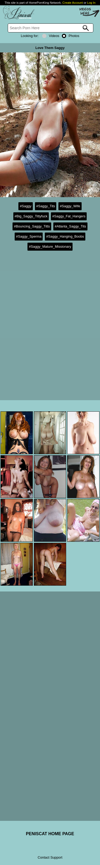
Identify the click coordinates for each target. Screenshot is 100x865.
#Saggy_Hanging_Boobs (65, 236)
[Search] (50, 27)
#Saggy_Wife (70, 206)
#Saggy (25, 206)
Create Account (72, 2)
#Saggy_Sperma (28, 236)
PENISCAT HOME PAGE (50, 833)
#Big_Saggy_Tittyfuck (31, 216)
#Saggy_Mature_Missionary (50, 247)
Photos (70, 36)
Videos (50, 36)
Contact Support (50, 857)
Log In (91, 2)
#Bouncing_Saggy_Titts (32, 226)
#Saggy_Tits (45, 206)
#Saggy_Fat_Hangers (69, 216)
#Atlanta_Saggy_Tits (70, 226)
